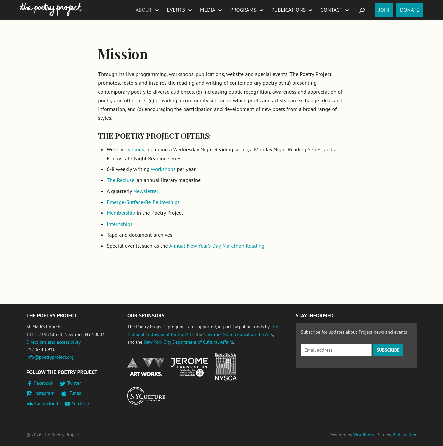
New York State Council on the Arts (238, 334)
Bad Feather (405, 435)
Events (176, 9)
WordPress (363, 435)
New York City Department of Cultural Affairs (188, 342)
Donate (409, 9)
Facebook (44, 383)
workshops (163, 169)
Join (384, 9)
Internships (119, 223)
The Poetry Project (51, 9)
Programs (243, 9)
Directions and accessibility (53, 342)
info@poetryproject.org (50, 357)
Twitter (74, 383)
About (144, 9)
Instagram (44, 393)
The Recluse (120, 180)
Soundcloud (46, 403)
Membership (121, 212)
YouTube (80, 403)
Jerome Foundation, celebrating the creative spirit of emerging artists (189, 367)
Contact (331, 9)
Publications (288, 9)
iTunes (74, 393)
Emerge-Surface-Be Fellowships (143, 202)
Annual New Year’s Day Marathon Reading (216, 245)
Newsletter (145, 190)
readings (134, 149)
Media (207, 9)
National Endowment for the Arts (145, 367)
